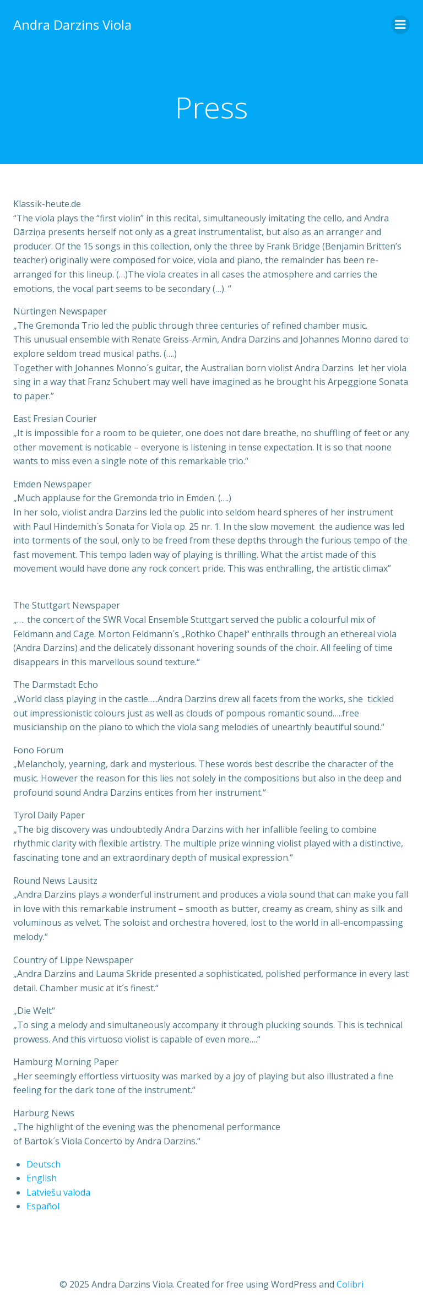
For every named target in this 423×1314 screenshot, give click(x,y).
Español (42, 1206)
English (41, 1178)
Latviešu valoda (58, 1192)
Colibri (350, 1284)
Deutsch (43, 1164)
